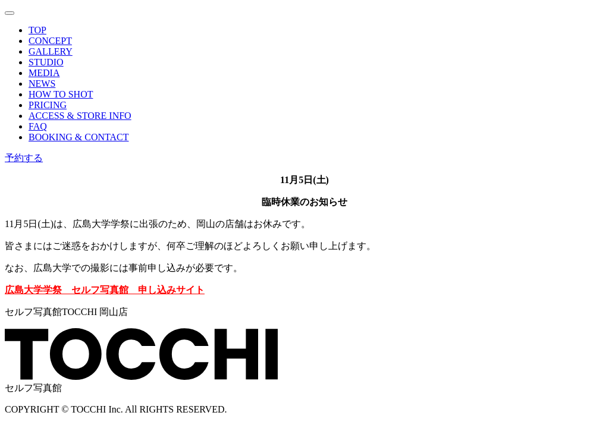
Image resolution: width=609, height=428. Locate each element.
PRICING (48, 105)
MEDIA (44, 73)
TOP (37, 30)
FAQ (38, 126)
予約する (24, 158)
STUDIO (46, 62)
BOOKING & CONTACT (79, 137)
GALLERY (51, 51)
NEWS (42, 83)
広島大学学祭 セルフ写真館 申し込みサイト (105, 290)
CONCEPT (50, 41)
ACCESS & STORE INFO (80, 116)
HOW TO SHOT (61, 94)
